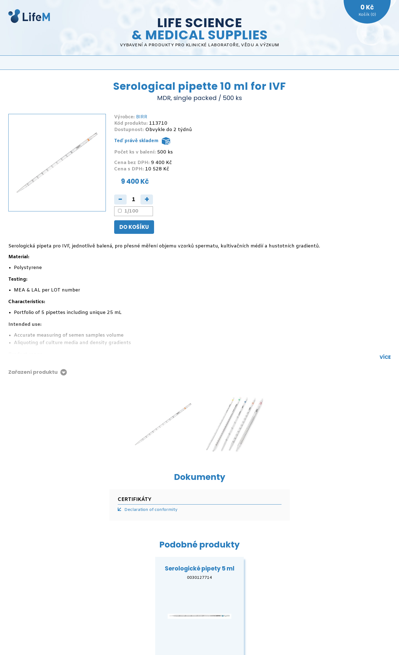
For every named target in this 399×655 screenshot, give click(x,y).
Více (385, 357)
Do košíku (134, 227)
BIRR (141, 117)
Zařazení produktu (33, 372)
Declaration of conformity (150, 509)
